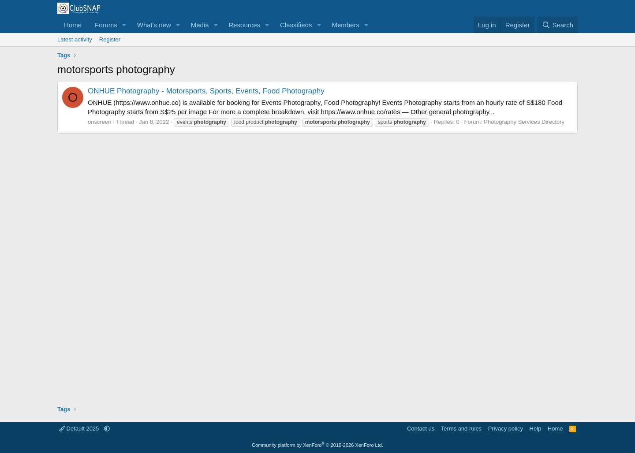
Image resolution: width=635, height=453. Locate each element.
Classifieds (296, 25)
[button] (124, 25)
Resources (244, 25)
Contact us (420, 428)
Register (109, 39)
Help (536, 428)
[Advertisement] (317, 266)
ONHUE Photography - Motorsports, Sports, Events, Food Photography (206, 91)
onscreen (99, 122)
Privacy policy (505, 428)
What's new (154, 25)
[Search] (558, 25)
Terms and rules (461, 428)
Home (73, 25)
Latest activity (74, 39)
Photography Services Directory (524, 122)
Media (200, 25)
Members (345, 25)
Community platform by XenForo (317, 445)
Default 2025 (80, 428)
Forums (106, 25)
